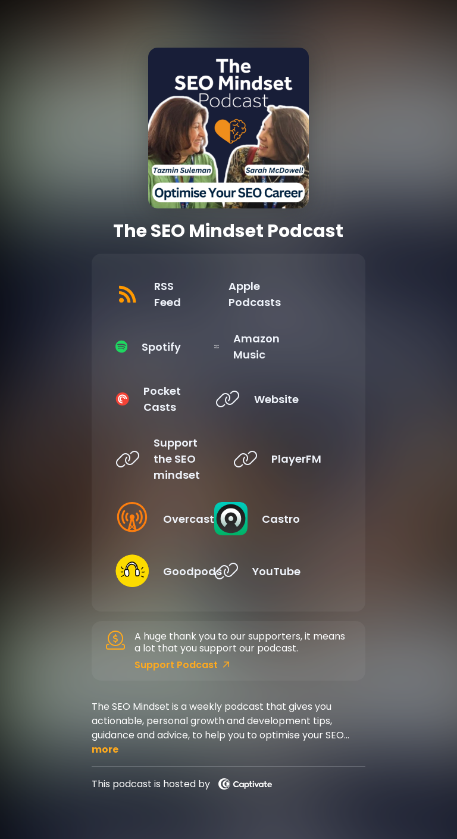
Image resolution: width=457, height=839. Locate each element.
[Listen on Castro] (282, 518)
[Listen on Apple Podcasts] (282, 294)
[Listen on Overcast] (165, 518)
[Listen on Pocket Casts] (165, 399)
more (105, 749)
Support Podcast (182, 665)
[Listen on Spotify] (165, 346)
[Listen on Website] (282, 399)
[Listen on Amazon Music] (282, 346)
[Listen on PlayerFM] (282, 459)
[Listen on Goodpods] (165, 571)
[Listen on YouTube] (282, 571)
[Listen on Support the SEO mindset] (165, 459)
